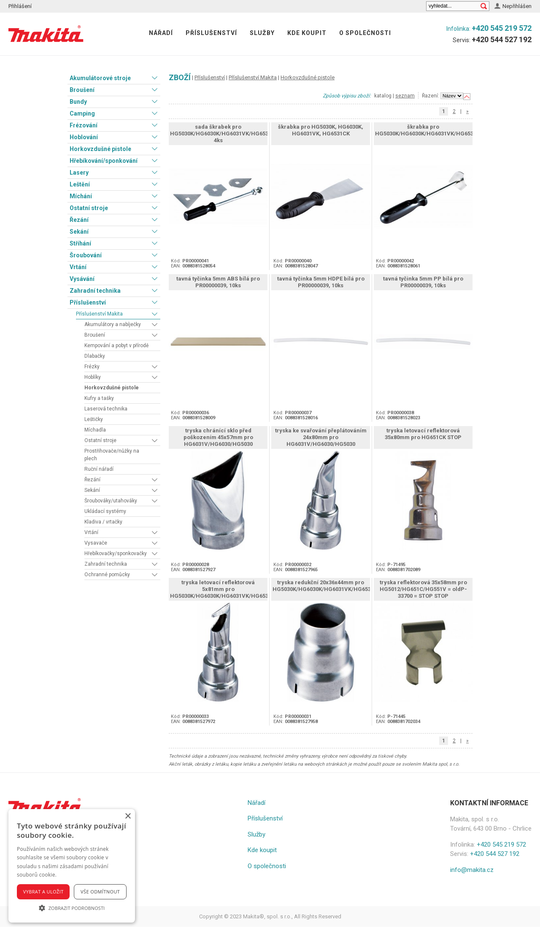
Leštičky (93, 419)
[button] (72, 908)
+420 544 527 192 (502, 39)
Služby (262, 33)
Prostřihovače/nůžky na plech (111, 454)
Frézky (92, 367)
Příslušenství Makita (99, 314)
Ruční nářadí (98, 469)
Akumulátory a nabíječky (112, 324)
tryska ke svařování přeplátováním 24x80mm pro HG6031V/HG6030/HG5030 (321, 437)
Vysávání (82, 278)
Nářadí (161, 33)
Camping (82, 113)
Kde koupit (307, 33)
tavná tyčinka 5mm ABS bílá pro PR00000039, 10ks (218, 282)
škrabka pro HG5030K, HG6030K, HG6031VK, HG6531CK (320, 130)
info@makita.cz (472, 870)
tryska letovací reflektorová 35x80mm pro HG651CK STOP (423, 433)
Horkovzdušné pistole (100, 149)
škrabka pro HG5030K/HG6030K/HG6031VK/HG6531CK (429, 130)
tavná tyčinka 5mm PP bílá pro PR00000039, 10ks (423, 282)
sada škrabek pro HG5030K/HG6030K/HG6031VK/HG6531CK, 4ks (225, 133)
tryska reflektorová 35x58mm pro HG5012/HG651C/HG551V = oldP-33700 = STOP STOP (423, 589)
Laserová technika (105, 409)
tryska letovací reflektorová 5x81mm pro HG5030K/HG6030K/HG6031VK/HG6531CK (224, 589)
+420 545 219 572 (502, 28)
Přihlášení (20, 6)
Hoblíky (92, 377)
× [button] (127, 816)
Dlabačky (94, 356)
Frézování (83, 125)
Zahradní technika (95, 290)
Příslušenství (211, 33)
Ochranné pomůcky (107, 574)
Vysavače (95, 543)
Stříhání (80, 243)
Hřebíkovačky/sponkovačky (115, 553)
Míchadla (95, 430)
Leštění (80, 184)
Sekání (79, 231)
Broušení (82, 89)
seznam (405, 96)
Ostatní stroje (89, 208)
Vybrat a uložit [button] (43, 891)
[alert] (71, 866)
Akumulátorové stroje (100, 78)
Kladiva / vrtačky (103, 522)
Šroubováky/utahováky (110, 501)
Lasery (79, 172)
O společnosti (365, 33)
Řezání (79, 219)
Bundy (78, 101)
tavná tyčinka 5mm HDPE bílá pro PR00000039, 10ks (320, 282)
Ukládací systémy (105, 511)
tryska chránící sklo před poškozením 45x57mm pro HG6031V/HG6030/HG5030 (218, 437)
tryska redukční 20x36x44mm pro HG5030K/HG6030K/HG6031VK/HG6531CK (327, 585)
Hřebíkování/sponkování (104, 160)
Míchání (81, 196)
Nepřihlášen (517, 6)
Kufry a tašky (99, 398)
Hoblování (84, 137)
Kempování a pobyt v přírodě (116, 345)
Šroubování (86, 255)
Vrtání (78, 267)
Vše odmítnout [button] (100, 891)
